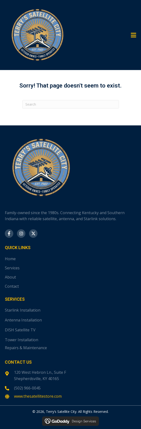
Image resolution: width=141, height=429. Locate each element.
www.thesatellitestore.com (38, 396)
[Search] (70, 104)
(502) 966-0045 (27, 388)
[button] (9, 233)
